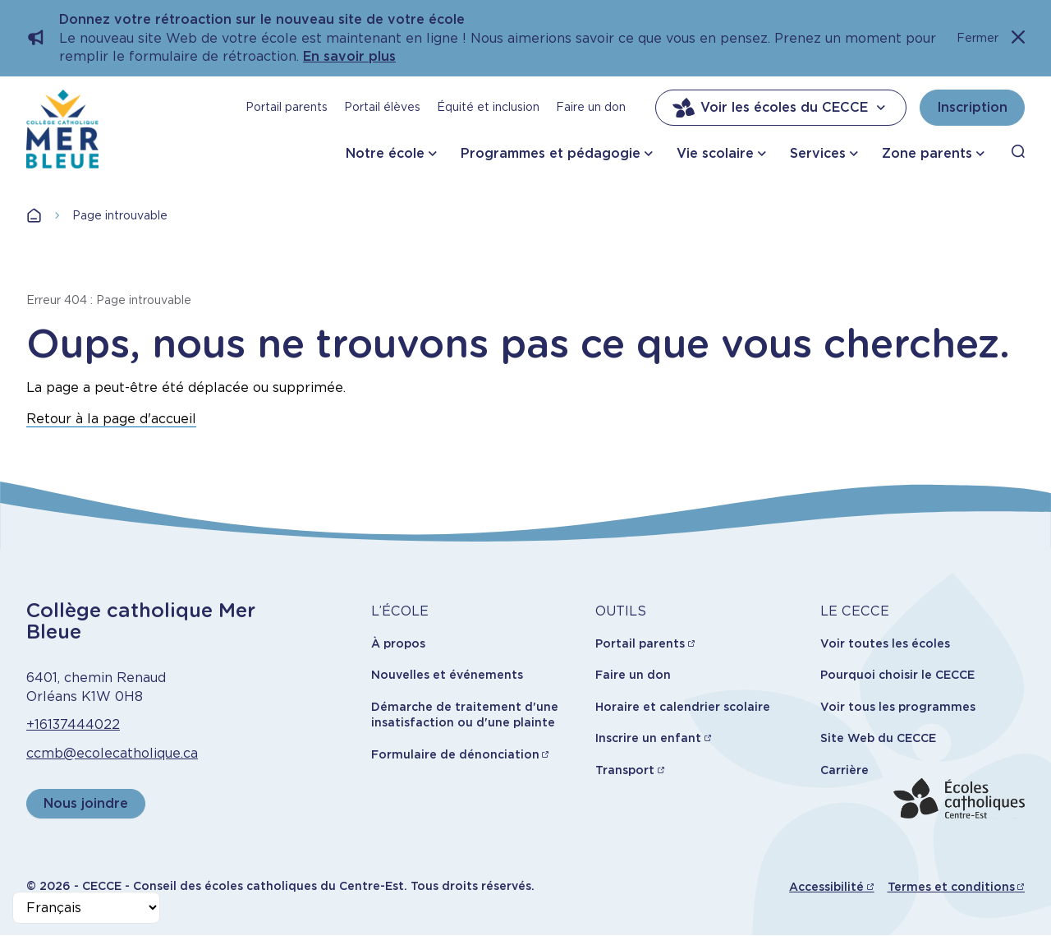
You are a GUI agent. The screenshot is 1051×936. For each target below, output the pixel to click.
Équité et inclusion (488, 106)
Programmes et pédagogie (550, 153)
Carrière (844, 770)
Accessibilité (826, 886)
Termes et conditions (951, 886)
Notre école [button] (385, 153)
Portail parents (287, 106)
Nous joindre (86, 803)
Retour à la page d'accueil (111, 419)
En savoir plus (349, 56)
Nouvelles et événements (447, 674)
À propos (398, 643)
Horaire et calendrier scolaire (682, 706)
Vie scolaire (715, 153)
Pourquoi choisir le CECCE (897, 674)
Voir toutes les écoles (885, 643)
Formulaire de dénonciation (455, 754)
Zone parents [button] (927, 153)
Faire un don (591, 106)
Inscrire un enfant (648, 738)
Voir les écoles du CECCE (780, 107)
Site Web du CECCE (878, 738)
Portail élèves (382, 106)
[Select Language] (86, 908)
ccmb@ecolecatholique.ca (112, 753)
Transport (624, 770)
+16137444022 (73, 724)
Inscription (972, 107)
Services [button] (818, 153)
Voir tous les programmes (897, 706)
